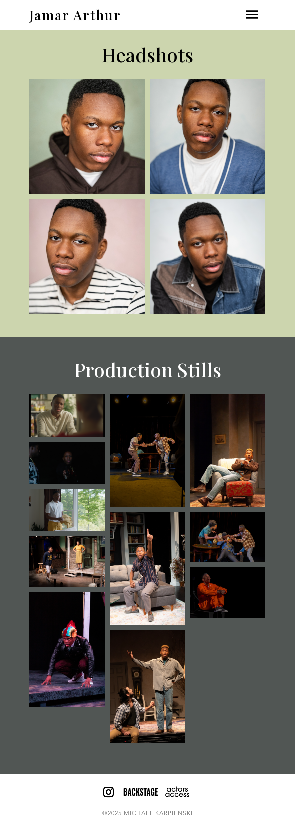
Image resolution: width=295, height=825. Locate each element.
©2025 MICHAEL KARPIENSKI (147, 814)
